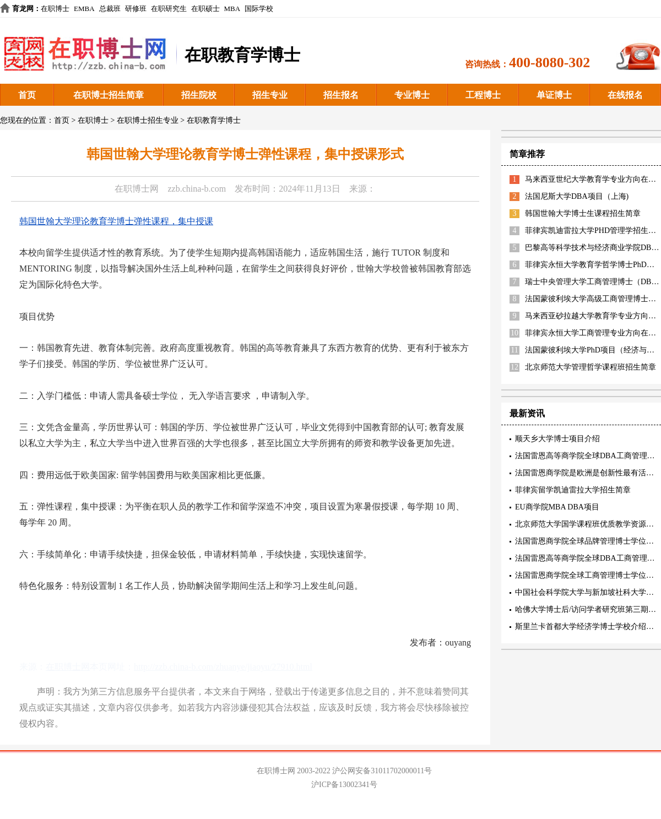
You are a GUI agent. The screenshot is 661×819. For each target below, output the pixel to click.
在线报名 (625, 95)
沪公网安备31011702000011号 (382, 771)
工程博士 (483, 95)
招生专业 (270, 95)
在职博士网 (137, 188)
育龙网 (23, 8)
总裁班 (110, 8)
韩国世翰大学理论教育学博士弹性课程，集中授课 (116, 221)
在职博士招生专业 (147, 120)
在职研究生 (169, 8)
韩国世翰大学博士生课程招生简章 (583, 213)
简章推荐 (527, 154)
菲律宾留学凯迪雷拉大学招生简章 (573, 490)
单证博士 (554, 95)
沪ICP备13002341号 (344, 784)
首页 (27, 95)
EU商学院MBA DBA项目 (557, 507)
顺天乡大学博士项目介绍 (557, 439)
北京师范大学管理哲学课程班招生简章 (590, 367)
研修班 (136, 8)
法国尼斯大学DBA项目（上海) (577, 196)
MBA (232, 8)
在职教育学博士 (214, 120)
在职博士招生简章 (108, 95)
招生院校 (198, 95)
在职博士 (55, 8)
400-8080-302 (549, 62)
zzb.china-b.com (196, 188)
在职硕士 (205, 8)
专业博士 (412, 95)
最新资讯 (527, 413)
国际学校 (259, 8)
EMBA (84, 8)
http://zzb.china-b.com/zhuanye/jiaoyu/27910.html (223, 666)
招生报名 (341, 95)
